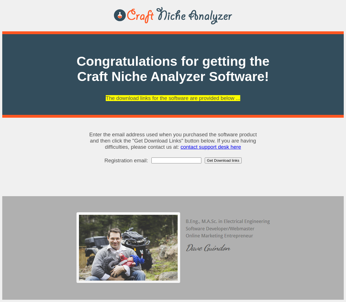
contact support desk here (210, 147)
